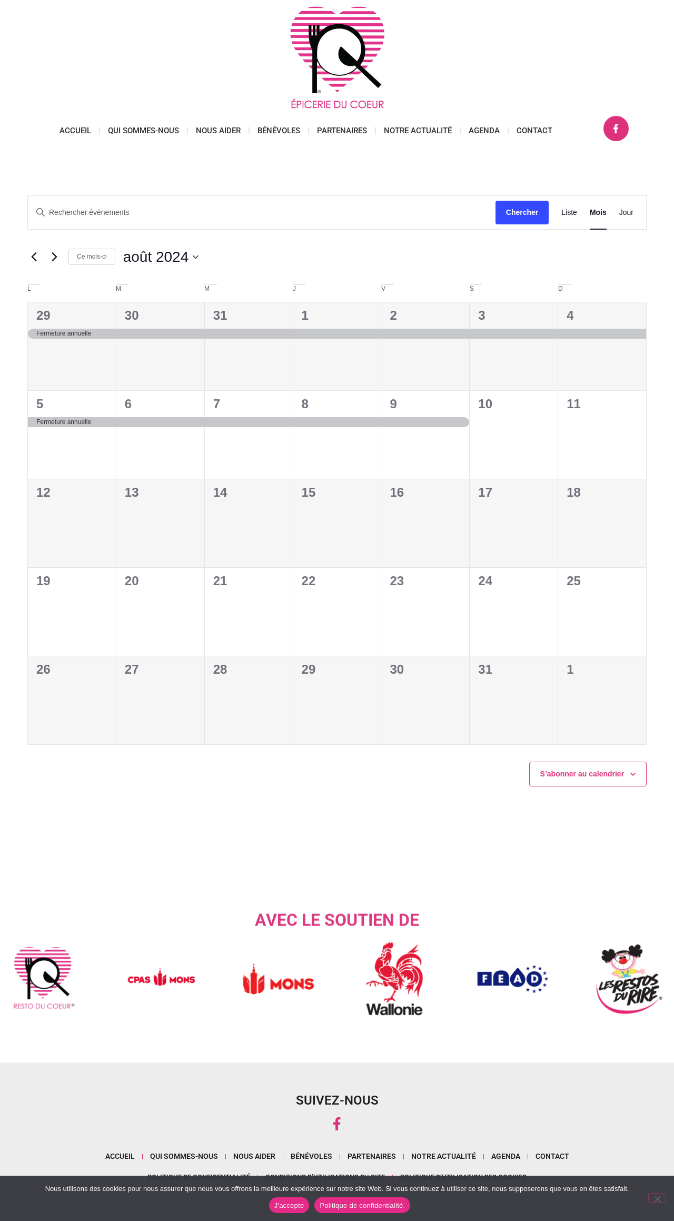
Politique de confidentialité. (362, 1205)
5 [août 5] (39, 404)
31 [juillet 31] (220, 315)
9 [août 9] (393, 404)
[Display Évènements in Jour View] (626, 212)
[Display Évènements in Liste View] (569, 212)
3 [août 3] (481, 315)
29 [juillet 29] (43, 315)
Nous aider (218, 130)
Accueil (75, 130)
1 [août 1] (305, 315)
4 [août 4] (570, 315)
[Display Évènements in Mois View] (598, 212)
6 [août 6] (128, 404)
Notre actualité (418, 130)
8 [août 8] (305, 404)
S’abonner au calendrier (582, 774)
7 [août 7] (216, 404)
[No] (657, 1198)
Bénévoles (278, 130)
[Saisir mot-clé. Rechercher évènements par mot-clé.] (261, 212)
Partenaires (342, 130)
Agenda (484, 130)
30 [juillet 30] (132, 315)
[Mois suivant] (54, 257)
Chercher (522, 212)
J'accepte (289, 1205)
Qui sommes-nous (143, 130)
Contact (534, 130)
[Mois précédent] (33, 257)
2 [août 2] (393, 315)
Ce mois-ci (92, 256)
